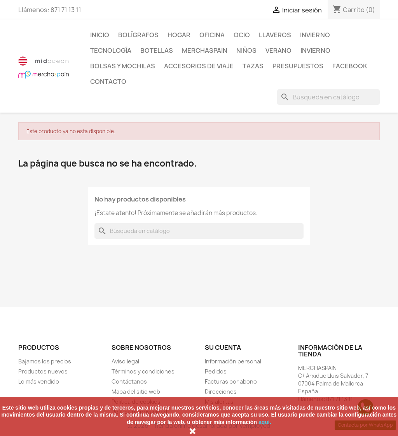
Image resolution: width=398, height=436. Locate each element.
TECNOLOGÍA (110, 50)
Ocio (242, 35)
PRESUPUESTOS (297, 66)
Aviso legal (125, 361)
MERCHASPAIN (204, 50)
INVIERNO (315, 35)
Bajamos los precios (44, 361)
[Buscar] (328, 97)
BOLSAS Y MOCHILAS (122, 66)
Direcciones (221, 391)
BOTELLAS (156, 50)
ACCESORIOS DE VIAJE (199, 66)
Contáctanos (129, 381)
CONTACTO (108, 81)
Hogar (179, 35)
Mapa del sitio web (136, 391)
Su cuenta (223, 347)
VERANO (278, 50)
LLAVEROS (275, 35)
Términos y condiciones (143, 371)
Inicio (99, 35)
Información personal (233, 361)
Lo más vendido (38, 381)
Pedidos (216, 371)
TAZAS (253, 66)
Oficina (212, 35)
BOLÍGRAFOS (138, 35)
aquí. (264, 422)
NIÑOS (246, 50)
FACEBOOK (349, 66)
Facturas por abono (231, 381)
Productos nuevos (43, 371)
